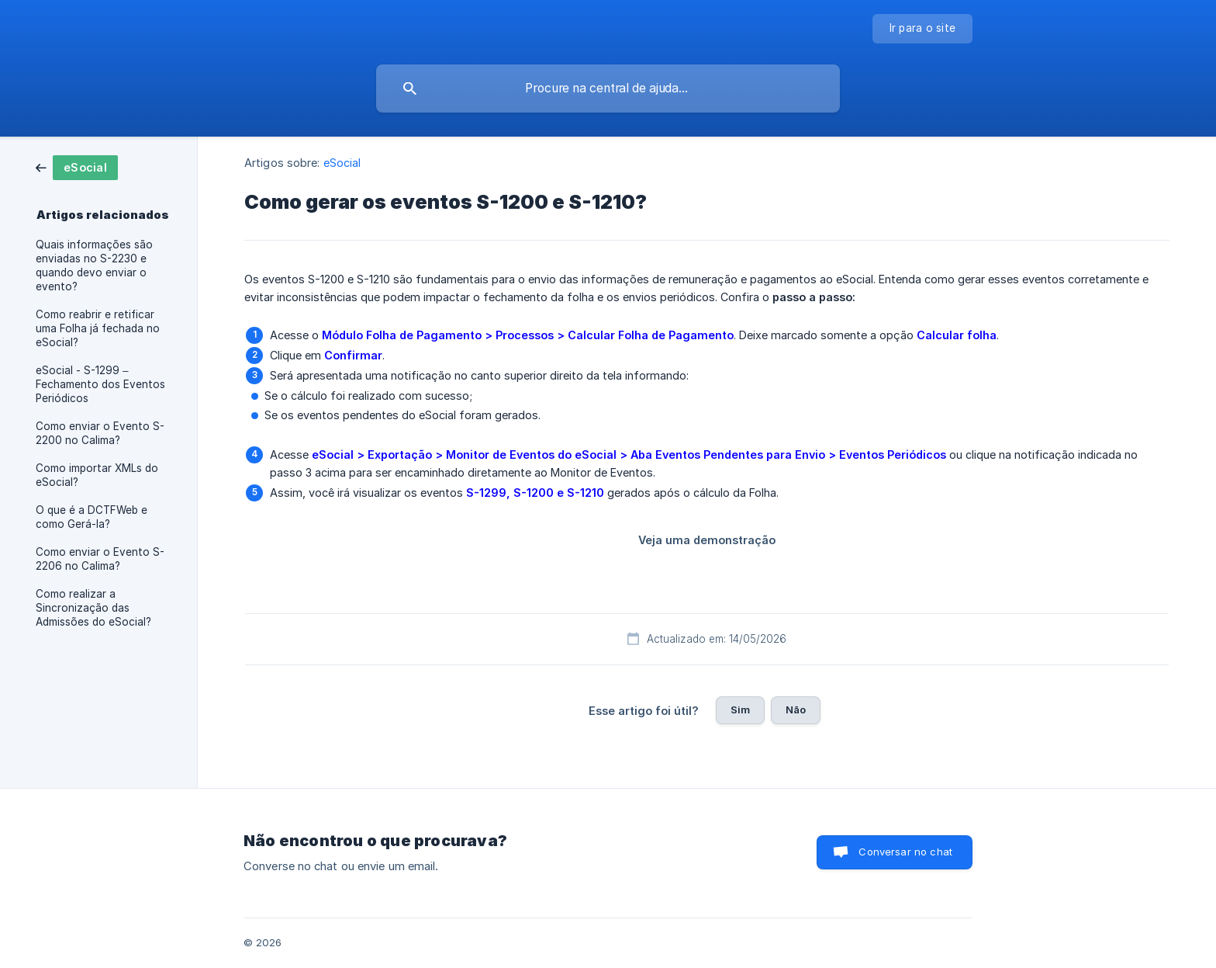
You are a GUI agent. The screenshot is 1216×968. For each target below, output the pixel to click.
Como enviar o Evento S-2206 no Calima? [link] (100, 559)
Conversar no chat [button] (905, 851)
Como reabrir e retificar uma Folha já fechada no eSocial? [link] (98, 328)
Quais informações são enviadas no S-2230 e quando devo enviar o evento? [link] (94, 265)
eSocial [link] (342, 162)
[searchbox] (608, 88)
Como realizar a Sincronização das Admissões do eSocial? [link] (93, 608)
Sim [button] (740, 709)
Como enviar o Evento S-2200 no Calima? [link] (100, 433)
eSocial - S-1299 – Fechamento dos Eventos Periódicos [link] (100, 384)
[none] (922, 28)
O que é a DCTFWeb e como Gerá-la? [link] (91, 517)
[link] (77, 166)
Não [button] (796, 709)
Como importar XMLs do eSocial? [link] (97, 475)
